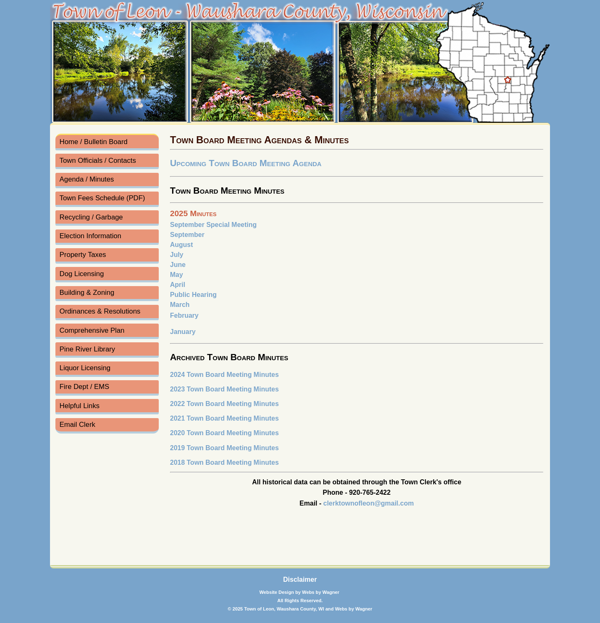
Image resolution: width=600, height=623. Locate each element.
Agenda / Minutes (87, 179)
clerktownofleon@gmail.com (368, 503)
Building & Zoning (87, 293)
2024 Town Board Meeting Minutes (224, 374)
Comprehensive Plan (92, 330)
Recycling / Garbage (91, 217)
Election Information (90, 236)
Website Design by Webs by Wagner (300, 592)
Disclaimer (300, 579)
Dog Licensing (82, 274)
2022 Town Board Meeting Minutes (224, 403)
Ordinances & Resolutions (100, 311)
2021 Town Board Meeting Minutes (224, 418)
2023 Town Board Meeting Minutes (224, 389)
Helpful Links (80, 406)
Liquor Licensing (85, 368)
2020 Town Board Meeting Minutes (224, 432)
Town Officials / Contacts (98, 160)
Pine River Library (87, 349)
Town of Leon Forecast (104, 547)
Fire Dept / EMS (84, 387)
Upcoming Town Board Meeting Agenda (246, 163)
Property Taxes (83, 255)
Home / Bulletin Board (94, 142)
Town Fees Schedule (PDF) (102, 198)
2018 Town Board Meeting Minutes (224, 462)
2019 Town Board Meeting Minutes (224, 447)
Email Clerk (77, 425)
